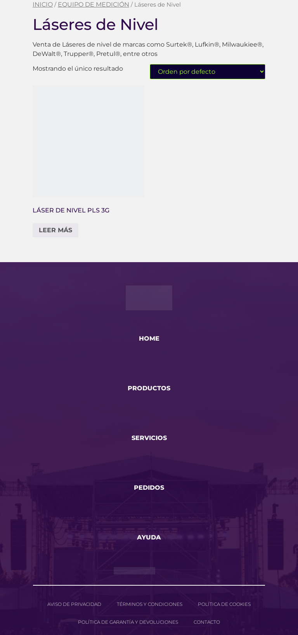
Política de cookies (224, 604)
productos (149, 388)
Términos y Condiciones (149, 604)
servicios (149, 438)
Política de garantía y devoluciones (128, 622)
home (149, 338)
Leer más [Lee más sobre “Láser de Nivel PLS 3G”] (55, 230)
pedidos (149, 487)
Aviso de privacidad (74, 604)
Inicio (43, 4)
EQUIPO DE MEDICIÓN (93, 4)
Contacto (207, 622)
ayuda (149, 537)
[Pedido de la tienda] (207, 71)
